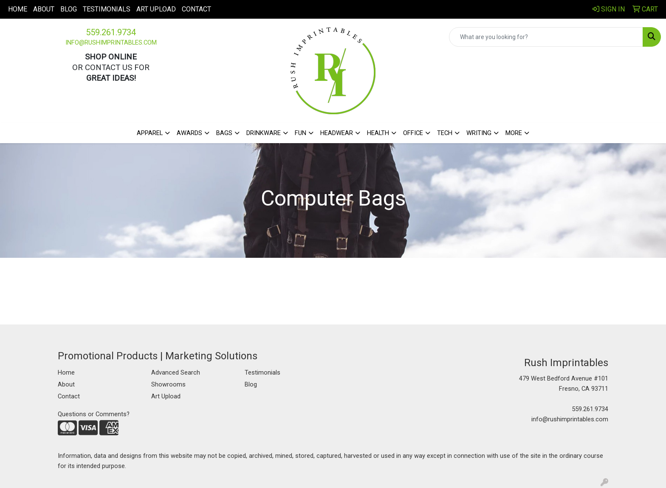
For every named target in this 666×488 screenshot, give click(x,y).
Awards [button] (189, 133)
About (43, 9)
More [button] (513, 133)
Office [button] (413, 133)
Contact (196, 9)
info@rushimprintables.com (111, 42)
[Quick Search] (546, 37)
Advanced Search (175, 372)
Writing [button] (478, 133)
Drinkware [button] (263, 133)
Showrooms (168, 384)
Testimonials (106, 9)
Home (17, 9)
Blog (68, 9)
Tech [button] (444, 133)
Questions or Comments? (94, 414)
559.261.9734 (111, 32)
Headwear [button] (336, 133)
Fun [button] (300, 133)
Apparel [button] (150, 133)
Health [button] (378, 133)
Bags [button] (224, 133)
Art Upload (156, 9)
